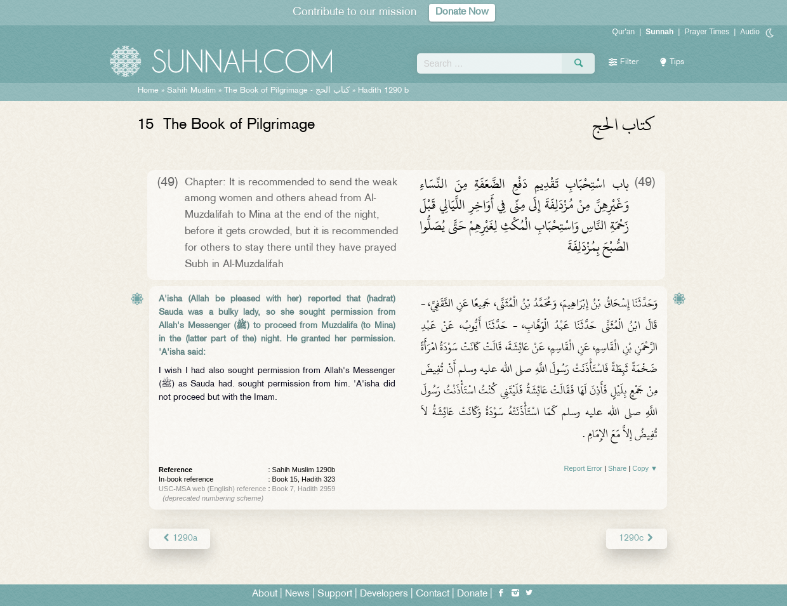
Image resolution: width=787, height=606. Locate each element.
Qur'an (623, 31)
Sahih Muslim (191, 91)
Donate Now (462, 12)
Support (334, 594)
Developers (384, 594)
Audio (750, 31)
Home (148, 91)
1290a (179, 538)
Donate (472, 594)
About (264, 594)
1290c (636, 538)
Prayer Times (706, 31)
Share (617, 468)
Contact (432, 594)
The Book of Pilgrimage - (287, 91)
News (297, 594)
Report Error (583, 468)
